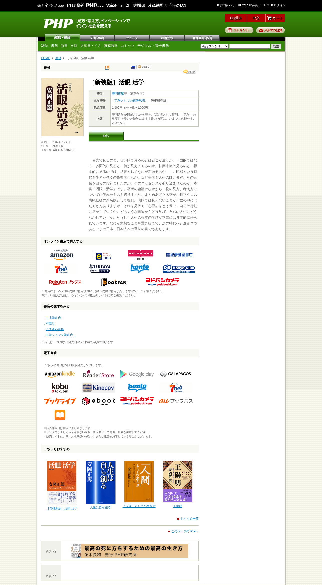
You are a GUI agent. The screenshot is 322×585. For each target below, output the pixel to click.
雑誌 (62, 37)
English (236, 18)
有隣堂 (50, 323)
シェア (189, 72)
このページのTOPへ (184, 531)
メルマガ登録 (270, 30)
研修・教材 (97, 37)
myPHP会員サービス (254, 5)
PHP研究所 (87, 23)
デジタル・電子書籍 (153, 46)
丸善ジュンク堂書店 (59, 335)
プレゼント (239, 30)
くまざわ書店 (55, 329)
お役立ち (167, 37)
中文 (256, 18)
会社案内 (202, 37)
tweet (107, 69)
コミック (128, 46)
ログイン (278, 5)
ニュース (132, 37)
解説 (106, 136)
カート (275, 18)
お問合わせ (226, 5)
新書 (64, 46)
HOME (45, 58)
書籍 (54, 46)
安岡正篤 (118, 93)
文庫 (73, 46)
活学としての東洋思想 (130, 100)
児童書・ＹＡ (90, 46)
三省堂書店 (53, 318)
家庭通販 (111, 46)
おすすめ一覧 (190, 518)
